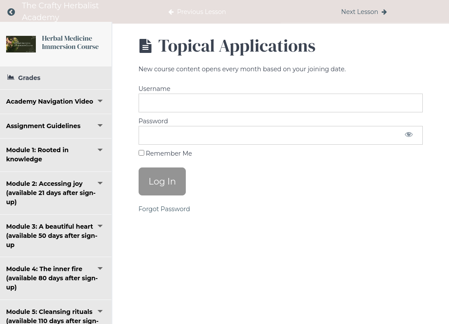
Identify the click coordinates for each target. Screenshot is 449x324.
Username (155, 89)
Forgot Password (164, 209)
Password (153, 121)
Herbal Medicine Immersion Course (70, 42)
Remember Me (165, 153)
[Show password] (409, 135)
